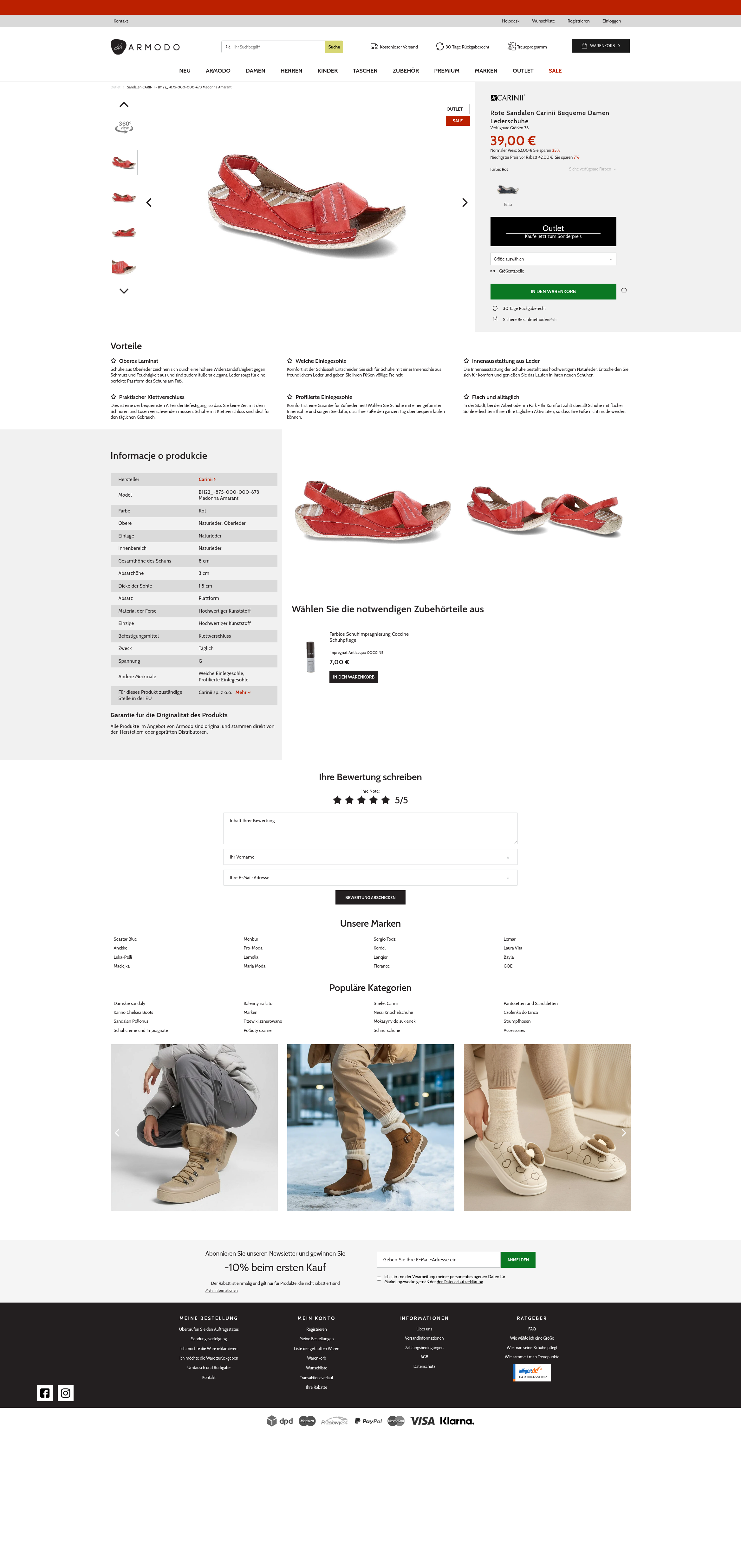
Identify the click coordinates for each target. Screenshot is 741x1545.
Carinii (206, 479)
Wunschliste (543, 21)
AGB (424, 1357)
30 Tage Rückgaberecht (462, 47)
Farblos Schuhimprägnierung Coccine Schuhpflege (383, 634)
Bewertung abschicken (370, 897)
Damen (255, 70)
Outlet (523, 70)
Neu (185, 70)
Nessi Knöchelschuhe (393, 1012)
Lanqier (381, 957)
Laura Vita (513, 948)
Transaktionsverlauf (316, 1377)
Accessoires (514, 1030)
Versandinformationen (424, 1338)
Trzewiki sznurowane (263, 1021)
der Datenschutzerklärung (460, 1281)
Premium (446, 70)
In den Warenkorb (553, 291)
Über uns (424, 1329)
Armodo (218, 70)
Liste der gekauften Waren (316, 1348)
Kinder (328, 70)
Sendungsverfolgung (209, 1338)
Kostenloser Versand (394, 47)
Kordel (380, 948)
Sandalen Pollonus (131, 1021)
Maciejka (122, 966)
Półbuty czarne (258, 1030)
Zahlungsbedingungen (424, 1347)
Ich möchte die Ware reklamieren (208, 1348)
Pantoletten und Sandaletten (531, 1003)
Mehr (241, 692)
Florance (382, 966)
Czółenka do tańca (521, 1012)
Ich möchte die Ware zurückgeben (208, 1358)
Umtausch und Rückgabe (209, 1367)
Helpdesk (510, 21)
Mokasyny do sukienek (395, 1021)
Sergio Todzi (385, 939)
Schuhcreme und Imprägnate (141, 1030)
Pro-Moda (253, 948)
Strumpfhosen (517, 1021)
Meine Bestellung (208, 1318)
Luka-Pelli (123, 957)
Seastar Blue (125, 939)
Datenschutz (424, 1366)
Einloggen (611, 21)
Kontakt (121, 21)
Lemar (510, 939)
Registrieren (579, 21)
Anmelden (518, 1259)
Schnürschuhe (387, 1030)
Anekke (120, 948)
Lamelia (251, 957)
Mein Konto (317, 1318)
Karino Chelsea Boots (133, 1012)
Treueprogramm (527, 47)
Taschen (365, 70)
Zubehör (406, 70)
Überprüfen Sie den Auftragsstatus (209, 1329)
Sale (555, 70)
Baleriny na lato (258, 1003)
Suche (334, 47)
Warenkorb (316, 1358)
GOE (508, 966)
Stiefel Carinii (386, 1003)
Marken (486, 70)
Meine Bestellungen (317, 1338)
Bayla (509, 957)
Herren (291, 70)
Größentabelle (507, 271)
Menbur (251, 939)
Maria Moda (255, 966)
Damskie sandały (130, 1003)
